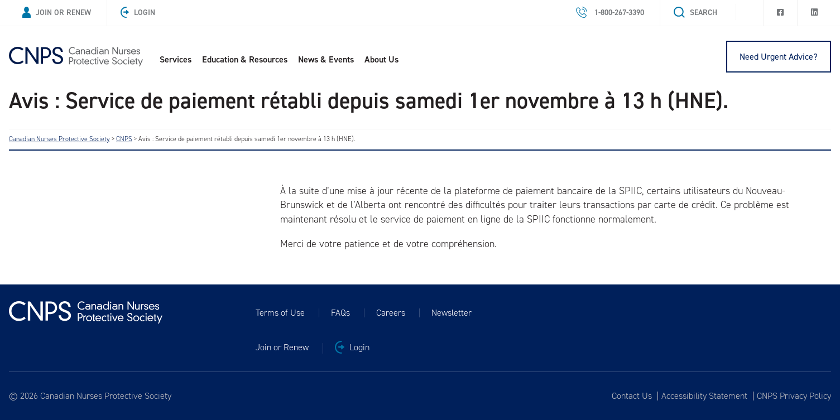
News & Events (326, 59)
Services (175, 59)
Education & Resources (244, 59)
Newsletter (451, 312)
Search (695, 12)
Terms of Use (280, 312)
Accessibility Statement (704, 396)
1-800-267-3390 (610, 12)
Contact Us (632, 396)
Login (138, 12)
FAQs (340, 312)
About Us (381, 59)
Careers (390, 312)
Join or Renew (56, 12)
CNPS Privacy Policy (794, 396)
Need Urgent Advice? (779, 56)
